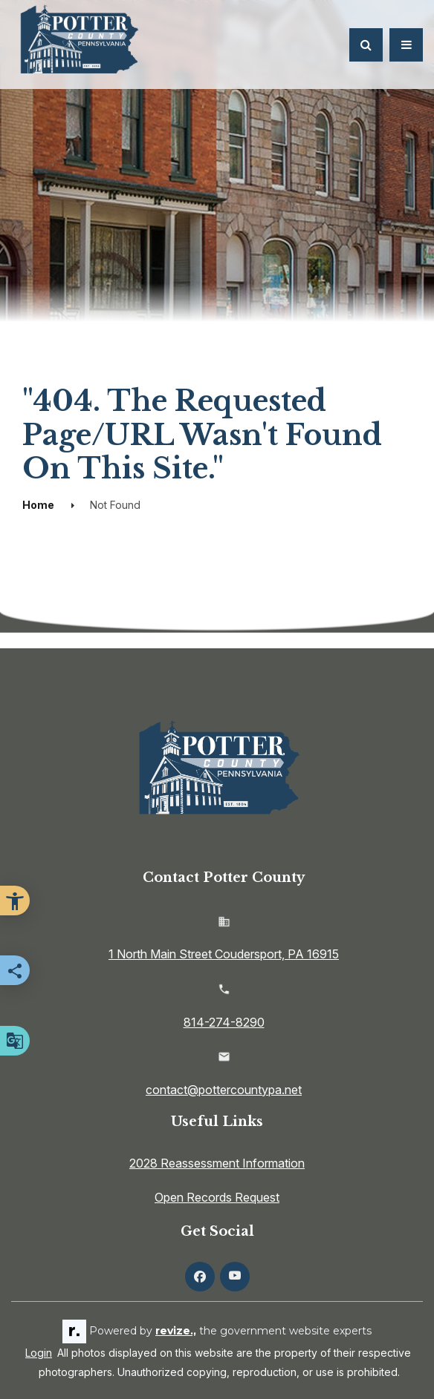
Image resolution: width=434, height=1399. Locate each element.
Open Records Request (217, 1197)
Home (38, 504)
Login (38, 1352)
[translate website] (15, 1041)
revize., (175, 1330)
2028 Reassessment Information (217, 1163)
